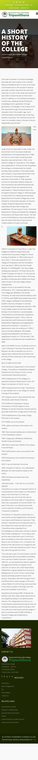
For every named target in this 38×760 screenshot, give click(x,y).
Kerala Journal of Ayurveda (9, 722)
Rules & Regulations (22, 5)
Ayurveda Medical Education (10, 713)
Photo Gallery (14, 8)
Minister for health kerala (9, 710)
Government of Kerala (8, 707)
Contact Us (25, 8)
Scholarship (9, 5)
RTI (31, 5)
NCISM (3, 716)
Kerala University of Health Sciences (12, 719)
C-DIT (34, 740)
